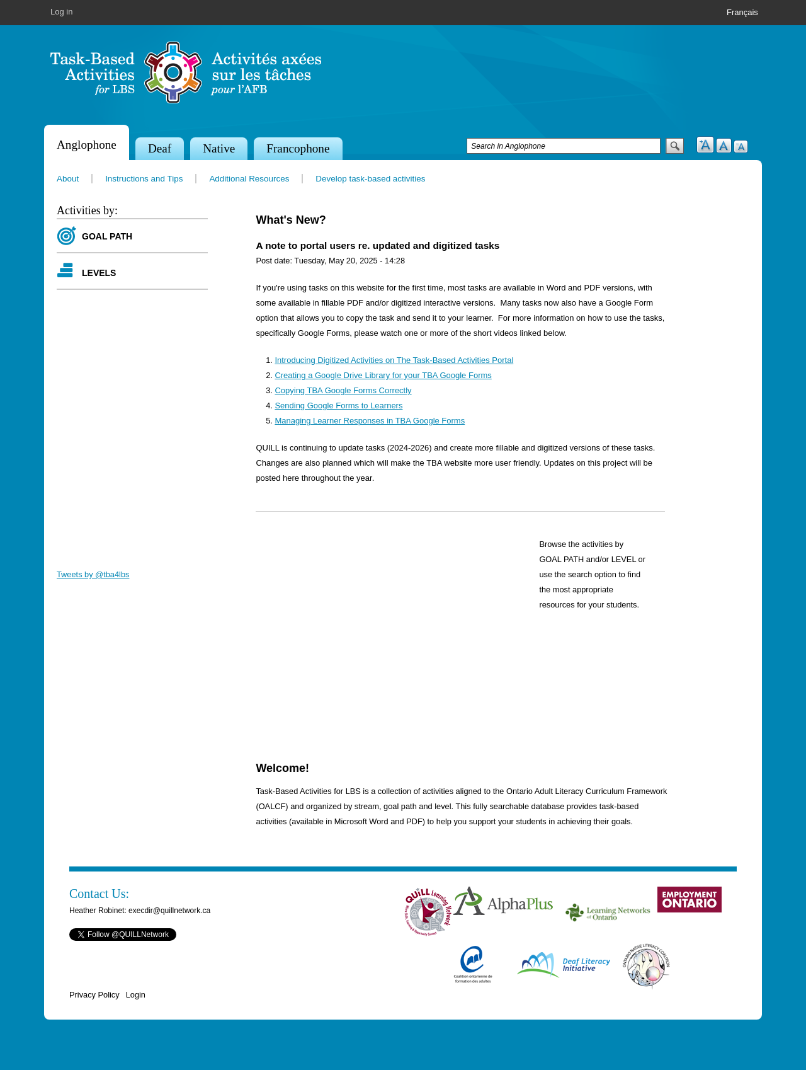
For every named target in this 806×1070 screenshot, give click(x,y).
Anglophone (86, 144)
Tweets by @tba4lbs (93, 574)
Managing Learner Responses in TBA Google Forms (370, 420)
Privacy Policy (94, 994)
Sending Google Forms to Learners (338, 405)
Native (219, 148)
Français (742, 12)
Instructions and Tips (144, 178)
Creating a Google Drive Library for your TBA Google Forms (383, 375)
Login (135, 994)
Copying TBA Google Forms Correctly (343, 390)
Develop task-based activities (370, 178)
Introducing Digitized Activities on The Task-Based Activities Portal (394, 360)
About (68, 178)
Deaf (159, 148)
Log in (61, 11)
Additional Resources (249, 178)
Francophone (297, 148)
